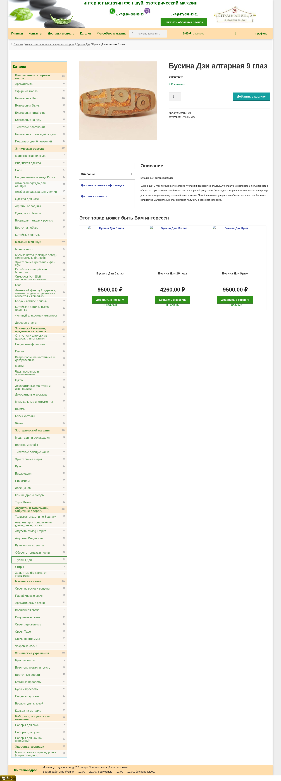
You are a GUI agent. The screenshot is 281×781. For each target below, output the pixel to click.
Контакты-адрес (25, 770)
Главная (17, 33)
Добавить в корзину (251, 96)
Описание (88, 174)
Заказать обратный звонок (184, 22)
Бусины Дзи (83, 44)
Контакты (35, 33)
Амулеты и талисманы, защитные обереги (50, 44)
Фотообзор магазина (111, 33)
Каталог (85, 33)
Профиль (261, 33)
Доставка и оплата (61, 33)
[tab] (107, 174)
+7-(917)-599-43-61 (185, 14)
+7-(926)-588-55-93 (131, 14)
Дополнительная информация (102, 185)
